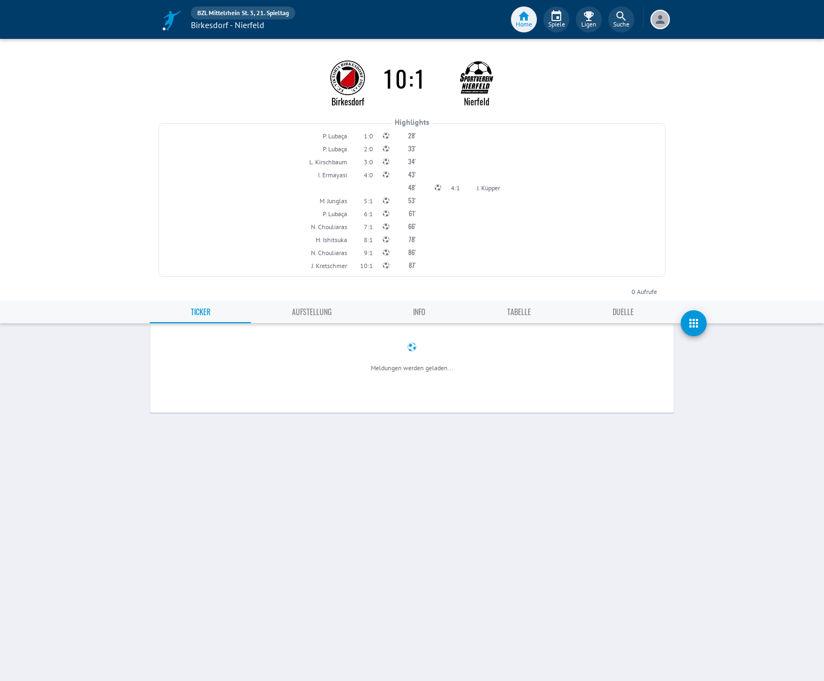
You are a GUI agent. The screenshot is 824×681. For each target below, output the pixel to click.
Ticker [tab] (200, 311)
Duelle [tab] (623, 311)
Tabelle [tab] (519, 311)
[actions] (694, 323)
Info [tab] (419, 311)
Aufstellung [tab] (311, 311)
